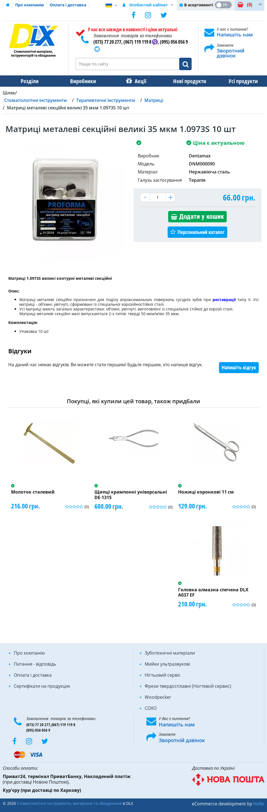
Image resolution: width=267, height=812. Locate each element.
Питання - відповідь (35, 664)
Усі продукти (238, 81)
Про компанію (29, 4)
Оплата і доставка (68, 4)
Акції (138, 81)
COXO (151, 708)
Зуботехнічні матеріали (170, 653)
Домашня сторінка (7, 5)
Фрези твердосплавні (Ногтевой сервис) (188, 686)
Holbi (258, 804)
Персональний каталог (201, 232)
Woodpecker (158, 697)
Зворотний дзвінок (230, 53)
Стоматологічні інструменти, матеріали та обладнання (69, 803)
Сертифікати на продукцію (42, 686)
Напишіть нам (235, 34)
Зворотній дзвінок (182, 740)
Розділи (29, 81)
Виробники (81, 81)
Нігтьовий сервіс (163, 675)
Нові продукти (185, 81)
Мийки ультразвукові (167, 664)
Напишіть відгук (239, 367)
